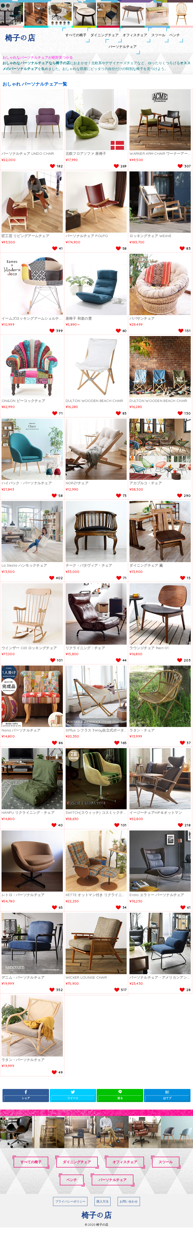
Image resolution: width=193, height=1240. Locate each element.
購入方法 (102, 1214)
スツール (176, 38)
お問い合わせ (129, 1214)
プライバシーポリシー (70, 1214)
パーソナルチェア (129, 56)
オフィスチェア (141, 38)
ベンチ (95, 56)
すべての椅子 (61, 38)
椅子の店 (20, 38)
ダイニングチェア (101, 38)
